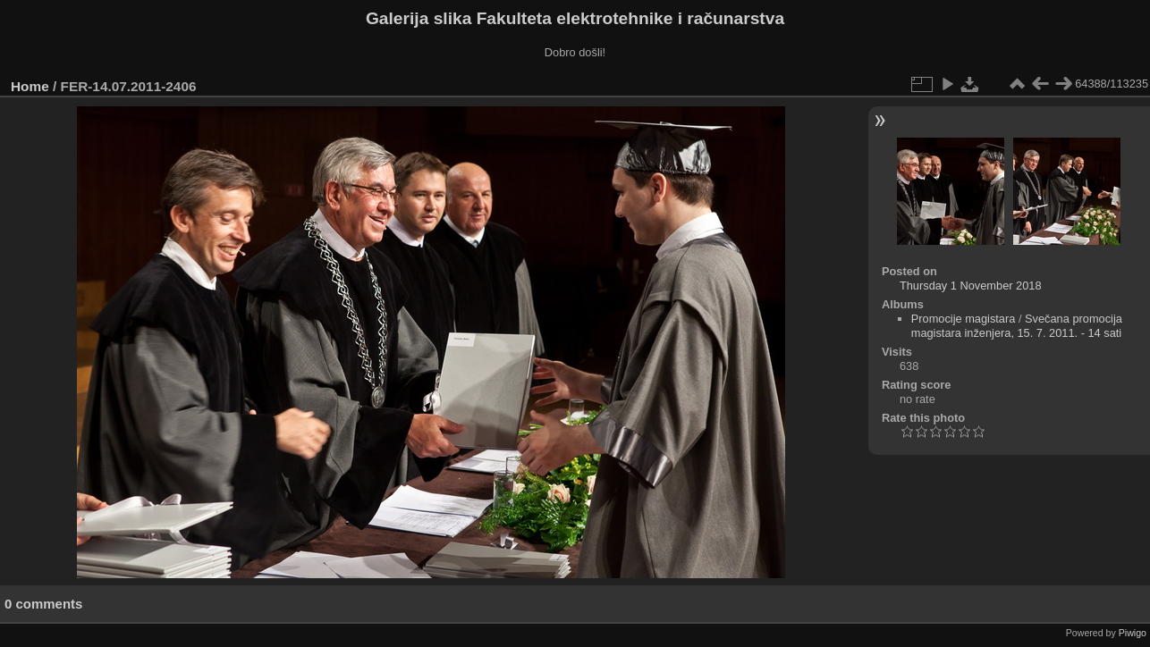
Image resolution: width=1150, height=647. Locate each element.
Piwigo (1132, 632)
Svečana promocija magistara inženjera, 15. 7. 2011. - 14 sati (1016, 326)
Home (30, 86)
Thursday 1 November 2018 (971, 285)
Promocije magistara (963, 318)
